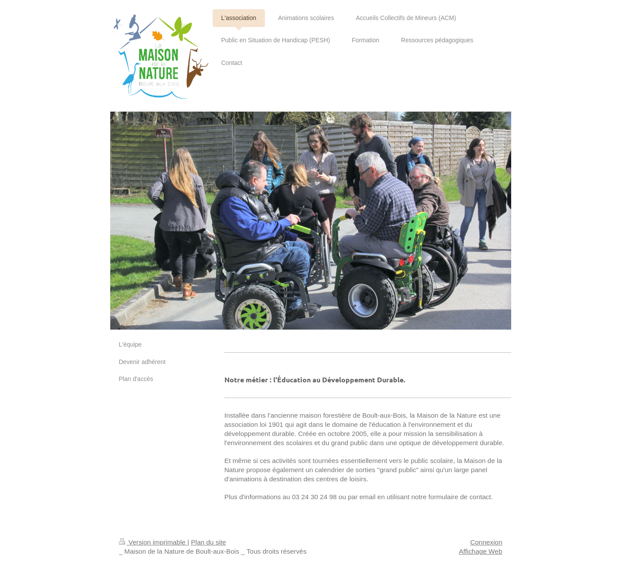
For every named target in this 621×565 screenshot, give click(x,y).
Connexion (486, 542)
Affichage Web (480, 551)
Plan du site (208, 542)
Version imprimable (153, 542)
